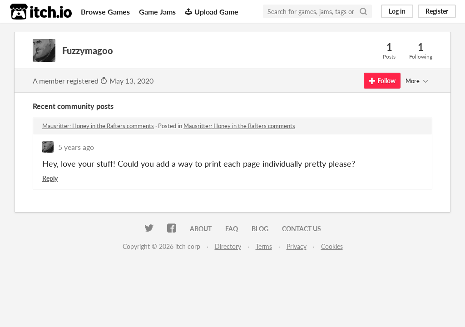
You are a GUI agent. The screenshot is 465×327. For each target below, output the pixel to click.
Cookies (332, 246)
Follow (382, 80)
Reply (50, 178)
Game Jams (157, 11)
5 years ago (76, 147)
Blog (260, 229)
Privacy (297, 246)
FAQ (231, 229)
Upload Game (211, 11)
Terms (264, 246)
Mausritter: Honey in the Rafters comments (98, 125)
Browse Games (105, 11)
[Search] (363, 11)
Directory (228, 246)
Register (436, 11)
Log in (397, 11)
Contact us (301, 229)
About (201, 229)
